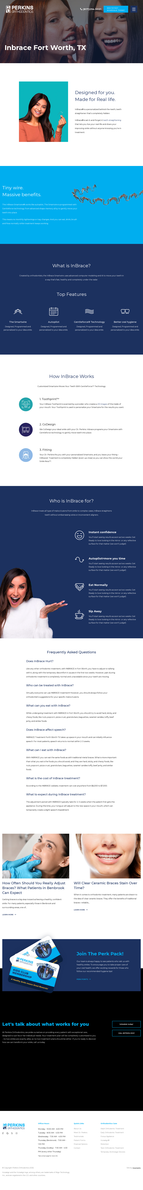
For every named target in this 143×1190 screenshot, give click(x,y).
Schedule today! (126, 1024)
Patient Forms (79, 1140)
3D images (102, 404)
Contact (77, 1148)
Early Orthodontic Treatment (112, 1133)
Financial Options (80, 1144)
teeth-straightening (112, 120)
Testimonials (79, 1136)
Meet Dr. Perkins (80, 1133)
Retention (105, 1144)
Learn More (7, 915)
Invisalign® (105, 1140)
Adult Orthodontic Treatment (112, 1129)
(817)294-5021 (92, 9)
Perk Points (82, 979)
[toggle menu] (133, 9)
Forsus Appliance (107, 1136)
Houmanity (137, 1168)
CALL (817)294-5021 (126, 1033)
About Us (77, 1129)
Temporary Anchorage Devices (113, 1152)
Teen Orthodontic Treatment (112, 1148)
